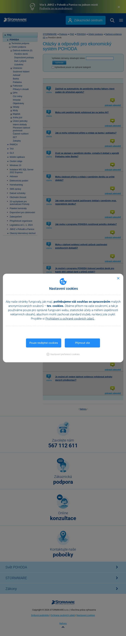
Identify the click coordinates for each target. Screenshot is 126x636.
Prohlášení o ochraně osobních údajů (70, 318)
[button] (63, 354)
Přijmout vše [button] (82, 342)
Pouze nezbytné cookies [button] (43, 342)
